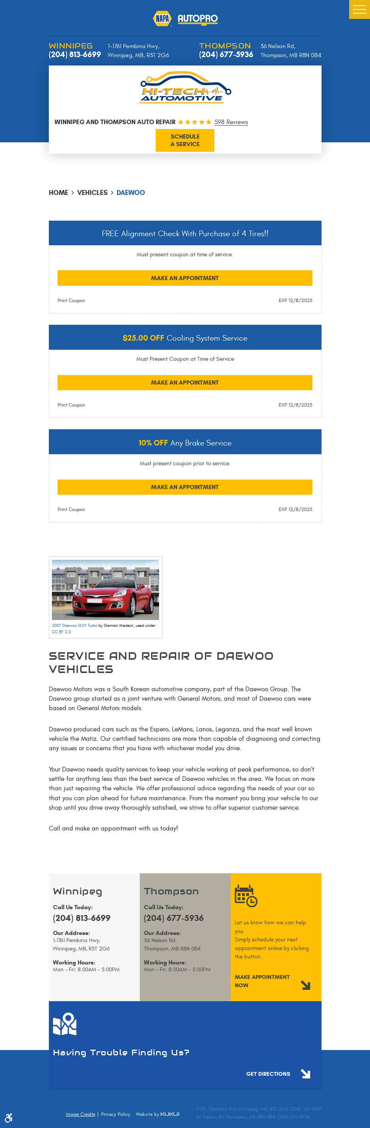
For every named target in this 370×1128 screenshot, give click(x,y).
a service (185, 140)
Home (58, 193)
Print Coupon (71, 301)
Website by (157, 1114)
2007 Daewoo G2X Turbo (74, 625)
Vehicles (92, 193)
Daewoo (131, 193)
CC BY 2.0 (61, 631)
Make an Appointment (185, 278)
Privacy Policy (115, 1114)
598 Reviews (231, 122)
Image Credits (80, 1114)
